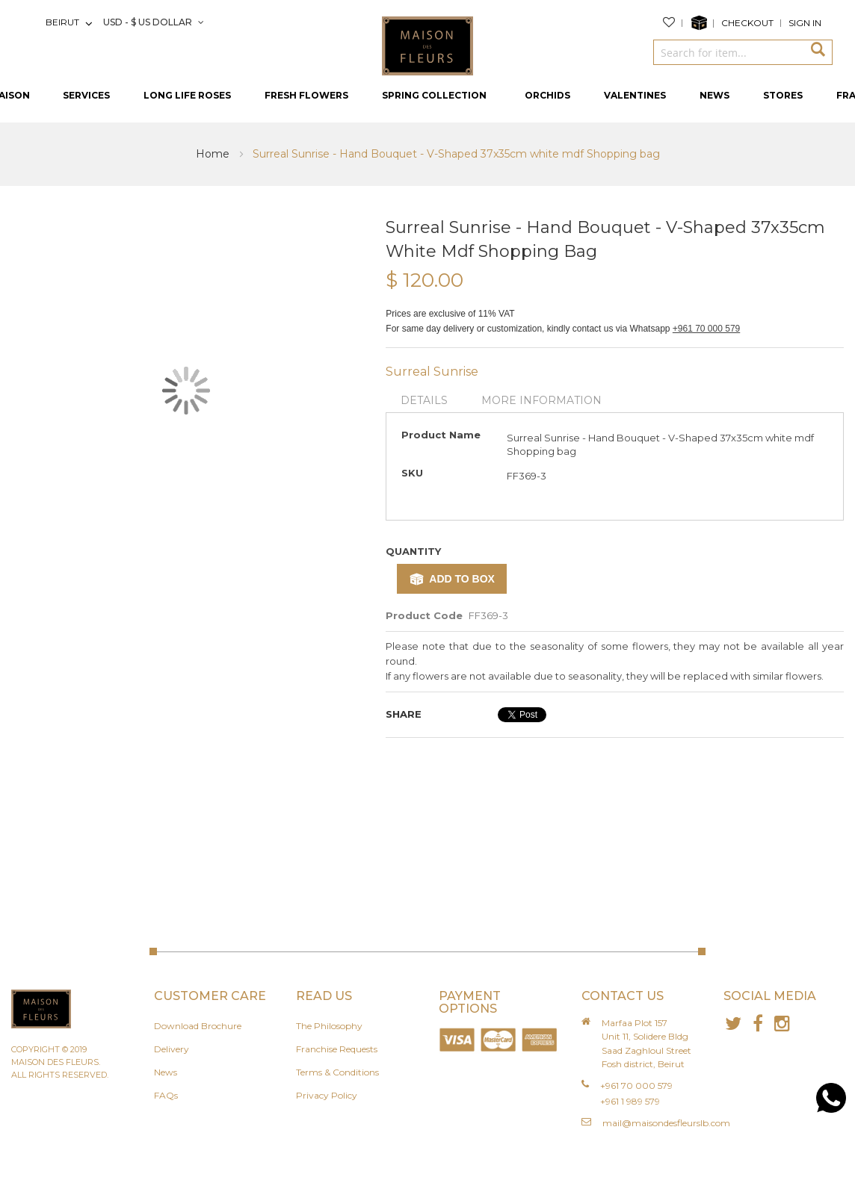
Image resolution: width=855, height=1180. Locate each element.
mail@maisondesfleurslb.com (666, 1122)
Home (214, 154)
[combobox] (728, 52)
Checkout (747, 22)
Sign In (804, 22)
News (165, 1072)
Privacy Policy (326, 1095)
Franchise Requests (336, 1049)
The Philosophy (329, 1025)
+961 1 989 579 (630, 1101)
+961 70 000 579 (706, 328)
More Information (541, 400)
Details (424, 400)
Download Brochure (197, 1025)
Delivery (171, 1049)
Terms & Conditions (337, 1072)
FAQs (166, 1095)
